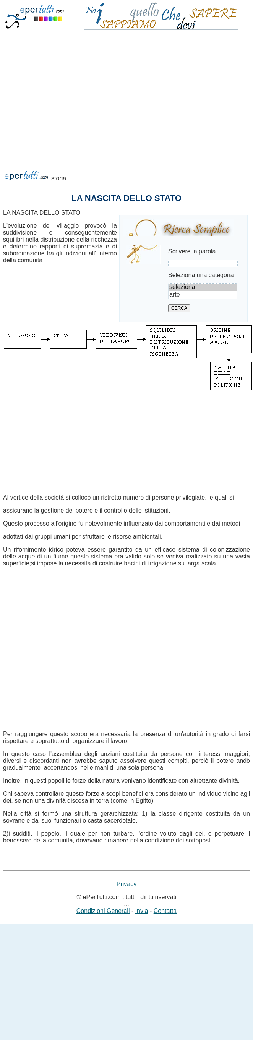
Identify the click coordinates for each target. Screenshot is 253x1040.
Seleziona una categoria (201, 275)
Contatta (165, 911)
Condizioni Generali (103, 911)
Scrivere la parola (192, 251)
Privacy (126, 884)
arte (203, 295)
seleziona (203, 287)
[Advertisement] (83, 123)
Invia (141, 911)
